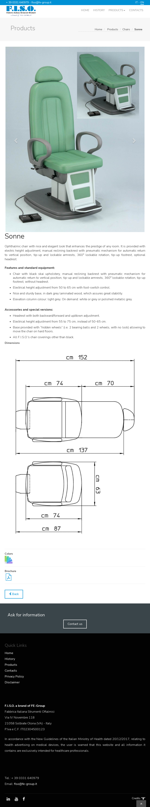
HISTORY (99, 10)
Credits (138, 798)
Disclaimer (12, 682)
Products (11, 665)
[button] (15, 139)
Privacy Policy (14, 676)
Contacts (11, 670)
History (10, 659)
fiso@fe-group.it (41, 2)
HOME (85, 10)
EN (142, 2)
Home (98, 29)
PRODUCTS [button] (117, 10)
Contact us (75, 624)
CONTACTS (136, 10)
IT (136, 2)
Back (14, 594)
